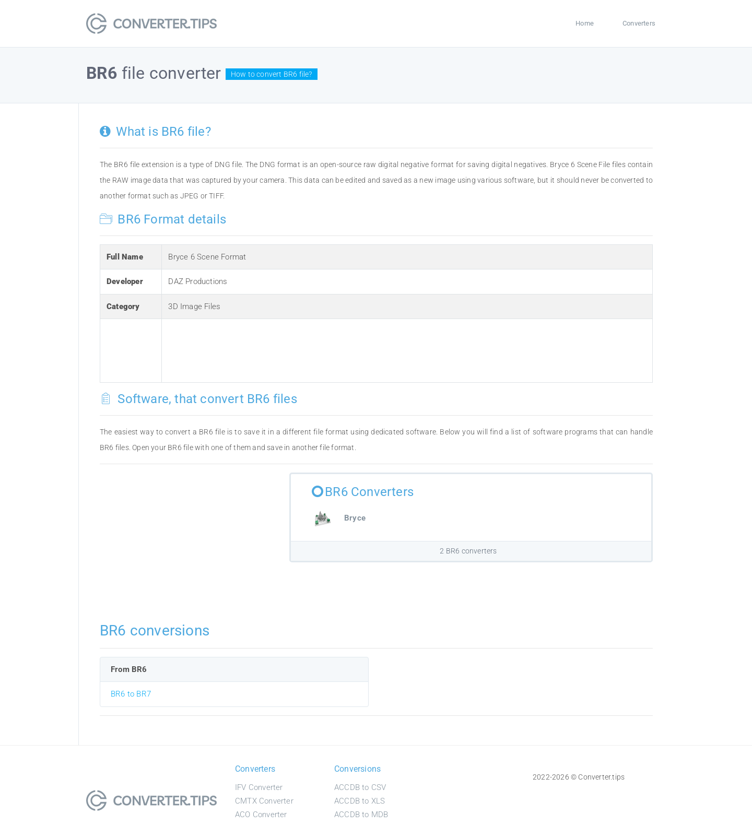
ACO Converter (261, 814)
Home (584, 23)
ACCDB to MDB (361, 814)
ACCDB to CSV (360, 787)
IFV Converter (259, 787)
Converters (638, 23)
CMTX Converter (264, 801)
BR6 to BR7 (131, 694)
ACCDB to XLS (359, 801)
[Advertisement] (358, 348)
